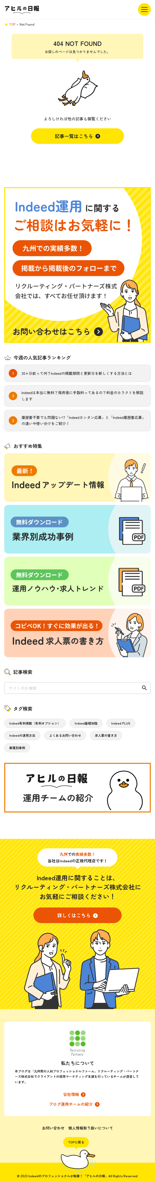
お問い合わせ (53, 1128)
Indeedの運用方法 (22, 735)
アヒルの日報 (22, 9)
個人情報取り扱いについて (90, 1128)
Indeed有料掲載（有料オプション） (35, 723)
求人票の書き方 (106, 735)
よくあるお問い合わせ (65, 735)
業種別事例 (17, 747)
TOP (12, 24)
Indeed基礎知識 (86, 723)
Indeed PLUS (120, 723)
